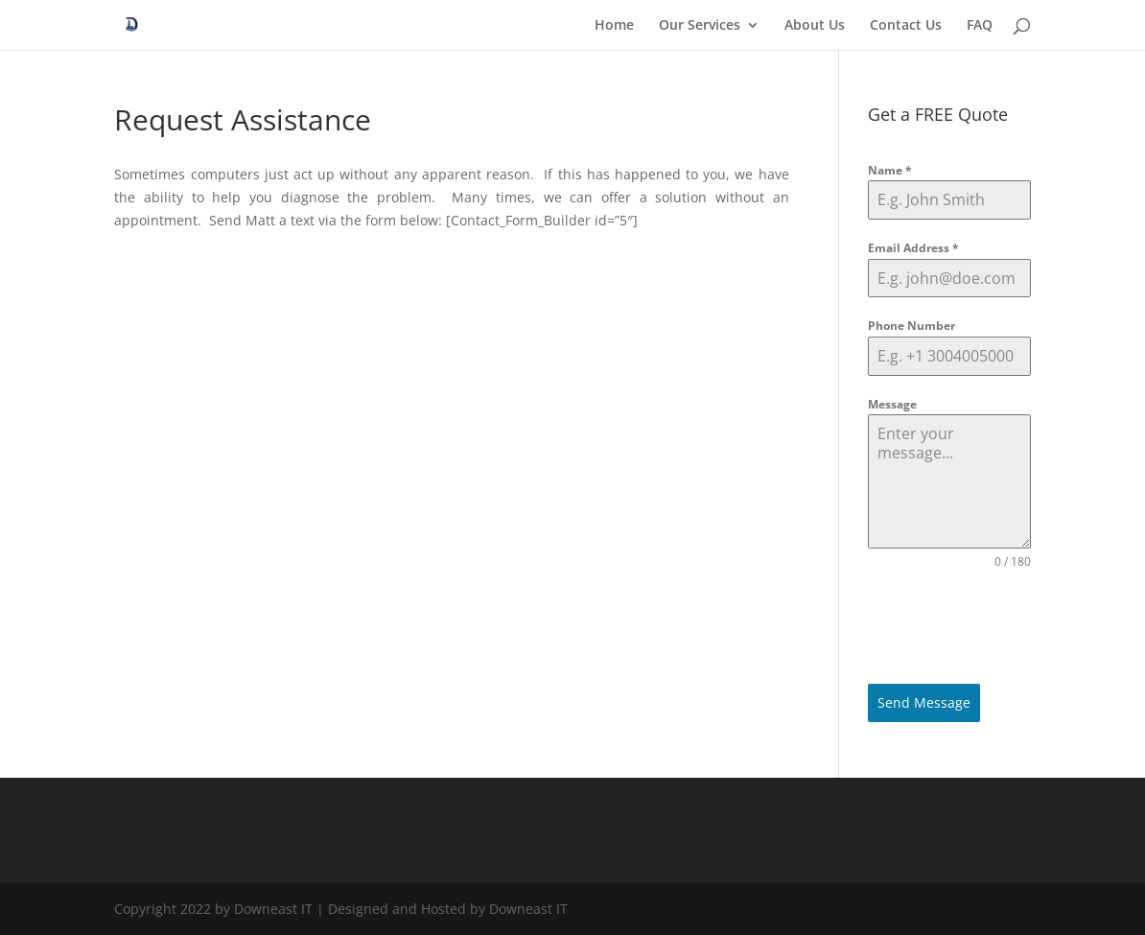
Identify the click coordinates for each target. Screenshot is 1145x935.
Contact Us (906, 26)
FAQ (980, 26)
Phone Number (911, 325)
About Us (814, 26)
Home (614, 26)
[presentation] (949, 627)
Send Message (923, 702)
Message (892, 404)
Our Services (699, 26)
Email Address (913, 248)
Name (890, 170)
